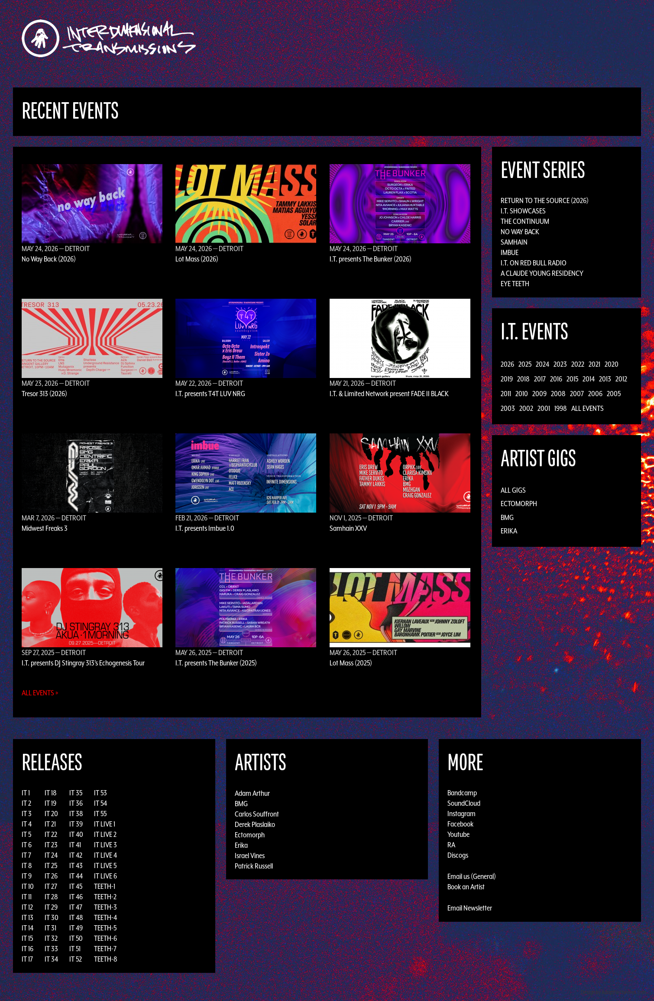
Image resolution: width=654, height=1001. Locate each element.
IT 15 (27, 938)
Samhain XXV (348, 528)
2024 (542, 364)
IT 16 (27, 948)
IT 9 (27, 876)
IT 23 (51, 844)
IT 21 (50, 824)
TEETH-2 (105, 896)
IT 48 (76, 917)
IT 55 (100, 813)
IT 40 (76, 834)
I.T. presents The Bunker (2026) (370, 259)
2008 (558, 393)
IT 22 (51, 834)
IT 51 (75, 948)
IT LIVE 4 (105, 855)
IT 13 (27, 917)
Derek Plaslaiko (255, 824)
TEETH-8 (105, 959)
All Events (587, 408)
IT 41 (75, 844)
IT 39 (76, 824)
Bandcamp (462, 792)
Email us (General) (471, 876)
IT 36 (76, 803)
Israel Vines (250, 855)
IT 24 (51, 855)
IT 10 (28, 886)
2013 (605, 379)
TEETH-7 (105, 948)
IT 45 (75, 886)
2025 (524, 364)
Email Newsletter (469, 908)
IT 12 (27, 907)
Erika (509, 530)
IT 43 (76, 865)
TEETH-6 (105, 938)
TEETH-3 (105, 907)
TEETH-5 (105, 928)
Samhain (514, 242)
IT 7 (26, 855)
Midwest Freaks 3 (45, 528)
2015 (572, 379)
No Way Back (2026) (49, 259)
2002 (526, 408)
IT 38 (76, 813)
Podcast (517, 38)
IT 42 (75, 855)
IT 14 (27, 928)
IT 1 (26, 792)
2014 (589, 379)
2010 (521, 393)
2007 (577, 393)
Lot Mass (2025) (351, 663)
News (456, 38)
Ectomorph (519, 503)
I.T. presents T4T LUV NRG (210, 393)
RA (451, 844)
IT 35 (75, 792)
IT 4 (27, 824)
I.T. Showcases (523, 211)
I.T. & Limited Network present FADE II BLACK (389, 393)
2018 (523, 379)
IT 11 (27, 896)
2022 (577, 364)
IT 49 (76, 928)
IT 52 (75, 959)
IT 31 (50, 928)
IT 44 (76, 876)
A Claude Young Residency (542, 273)
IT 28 (51, 896)
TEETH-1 (104, 886)
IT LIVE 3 (105, 844)
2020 (611, 364)
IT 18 (51, 792)
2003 (508, 408)
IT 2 (26, 803)
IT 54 (100, 803)
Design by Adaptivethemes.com (614, 992)
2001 (543, 408)
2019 (507, 379)
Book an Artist (466, 886)
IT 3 (27, 813)
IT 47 (75, 907)
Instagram (461, 813)
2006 (595, 393)
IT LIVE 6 (105, 876)
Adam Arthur (252, 792)
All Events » (40, 692)
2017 (540, 379)
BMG (507, 517)
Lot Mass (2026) (196, 259)
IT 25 (51, 865)
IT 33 (51, 948)
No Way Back (520, 231)
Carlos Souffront (257, 813)
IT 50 (76, 938)
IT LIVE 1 (104, 824)
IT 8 (27, 865)
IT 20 (51, 813)
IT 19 (50, 803)
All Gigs (513, 490)
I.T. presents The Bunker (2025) (216, 663)
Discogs (457, 855)
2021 (594, 364)
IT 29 (51, 907)
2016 (556, 379)
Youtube (458, 834)
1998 (560, 408)
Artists (398, 38)
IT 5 (26, 834)
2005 (614, 393)
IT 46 (76, 896)
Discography (357, 38)
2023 (560, 364)
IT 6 (27, 844)
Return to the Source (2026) (545, 200)
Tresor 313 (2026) (44, 393)
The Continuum (525, 221)
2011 (506, 393)
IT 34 (51, 959)
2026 (507, 364)
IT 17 (27, 959)
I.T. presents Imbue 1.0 (204, 528)
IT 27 (51, 886)
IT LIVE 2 (105, 834)
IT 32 (51, 938)
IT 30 (51, 917)
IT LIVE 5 (105, 865)
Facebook (460, 824)
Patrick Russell (254, 865)
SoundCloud (463, 803)
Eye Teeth (515, 283)
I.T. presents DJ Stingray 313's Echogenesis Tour (83, 663)
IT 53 (100, 792)
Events (429, 38)
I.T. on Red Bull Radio (534, 262)
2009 (539, 393)
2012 (621, 379)
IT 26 (51, 876)
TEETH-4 (105, 917)
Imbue (509, 252)
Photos (484, 38)
